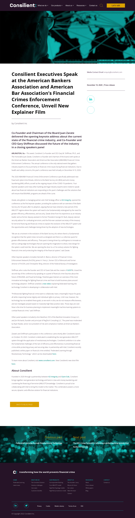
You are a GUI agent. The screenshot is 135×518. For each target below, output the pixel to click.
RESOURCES (89, 479)
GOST (69, 270)
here (54, 354)
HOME (15, 479)
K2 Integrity (66, 200)
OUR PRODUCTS (54, 479)
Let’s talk (116, 5)
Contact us (93, 5)
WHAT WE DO (35, 479)
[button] (47, 5)
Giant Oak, (65, 376)
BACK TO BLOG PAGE (24, 404)
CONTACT (107, 479)
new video (47, 283)
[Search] (101, 5)
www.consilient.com (47, 360)
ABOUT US (71, 479)
